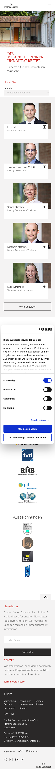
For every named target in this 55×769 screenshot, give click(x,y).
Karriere (39, 700)
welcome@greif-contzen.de (25, 740)
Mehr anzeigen (27, 306)
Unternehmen (27, 704)
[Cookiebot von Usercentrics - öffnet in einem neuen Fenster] (39, 329)
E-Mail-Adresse (14, 639)
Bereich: (8, 88)
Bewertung (9, 707)
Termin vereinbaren (15, 681)
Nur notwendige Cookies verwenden (27, 437)
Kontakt (23, 707)
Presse (39, 704)
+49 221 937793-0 (18, 733)
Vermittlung (10, 700)
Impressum (9, 751)
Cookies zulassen (27, 429)
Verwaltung (25, 700)
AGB (20, 751)
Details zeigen (38, 420)
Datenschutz (32, 751)
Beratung (8, 704)
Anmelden (28, 652)
